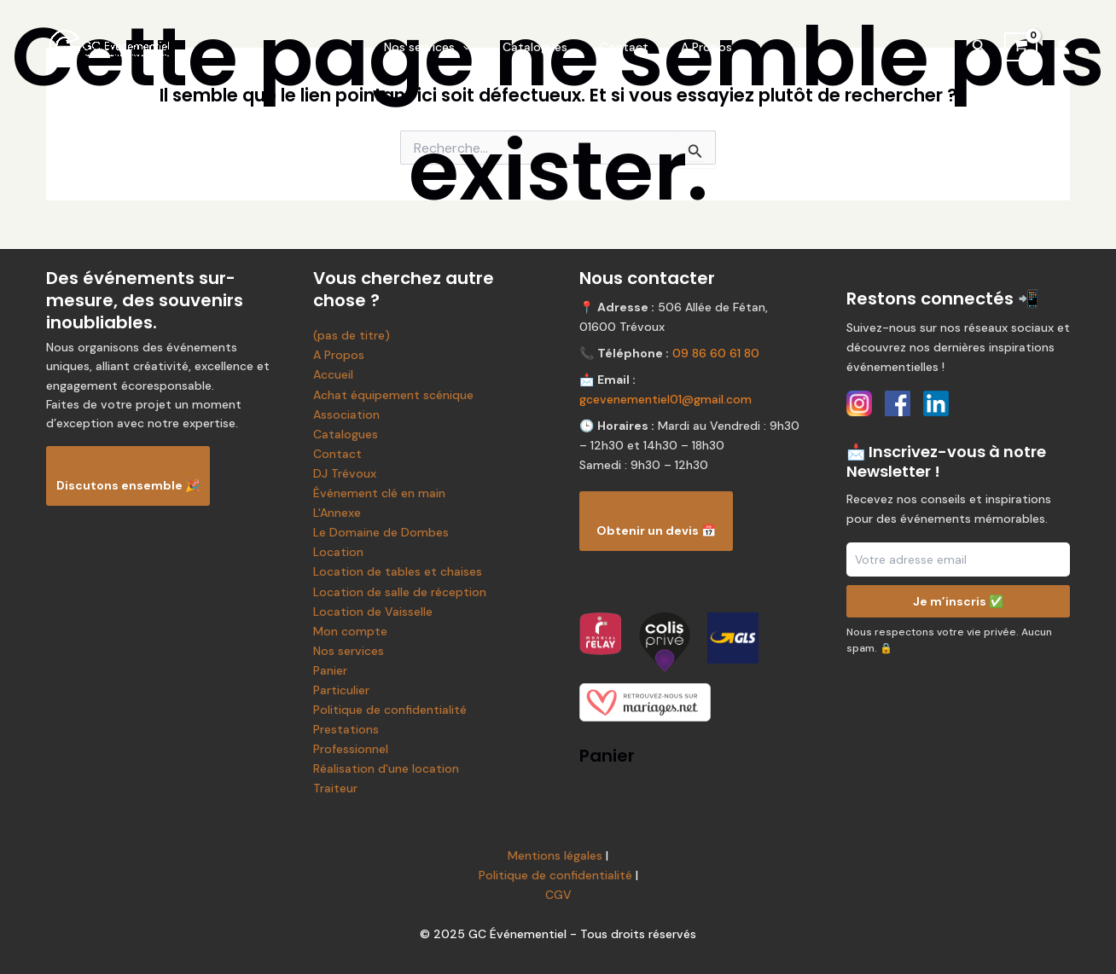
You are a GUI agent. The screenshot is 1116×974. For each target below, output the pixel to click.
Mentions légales (555, 855)
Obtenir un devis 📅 (656, 530)
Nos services (440, 47)
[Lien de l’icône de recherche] (979, 47)
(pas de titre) (351, 335)
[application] (475, 47)
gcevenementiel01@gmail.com (665, 399)
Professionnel (350, 749)
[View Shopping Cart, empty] (1021, 46)
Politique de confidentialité (390, 709)
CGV (558, 894)
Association (346, 414)
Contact (620, 47)
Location (338, 551)
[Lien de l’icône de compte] (1062, 47)
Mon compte (350, 631)
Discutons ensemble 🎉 (128, 485)
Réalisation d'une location (386, 768)
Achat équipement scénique (393, 395)
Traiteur (335, 788)
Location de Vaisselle (373, 611)
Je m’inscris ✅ (958, 601)
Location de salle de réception (399, 592)
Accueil (333, 374)
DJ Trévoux (344, 473)
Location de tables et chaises (397, 571)
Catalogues (539, 47)
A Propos (693, 47)
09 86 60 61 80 (715, 353)
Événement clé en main (379, 493)
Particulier (341, 690)
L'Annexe (337, 512)
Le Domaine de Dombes (381, 532)
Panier (330, 670)
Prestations (346, 729)
